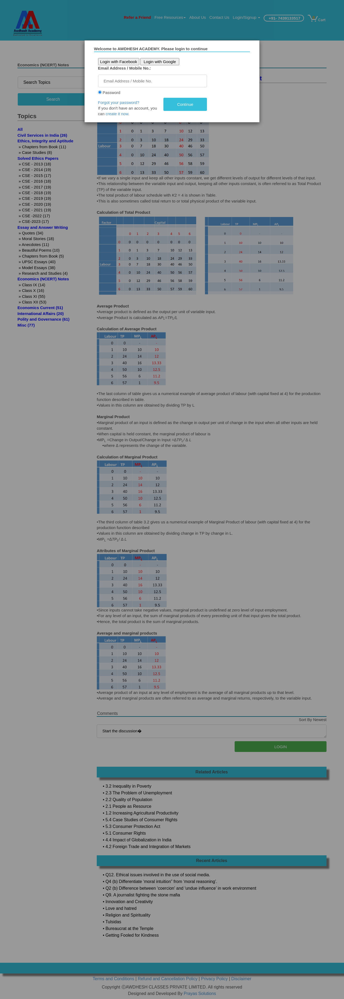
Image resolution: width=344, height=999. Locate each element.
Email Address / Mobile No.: (126, 68)
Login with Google (162, 61)
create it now (119, 113)
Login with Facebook (120, 61)
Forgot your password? (120, 102)
